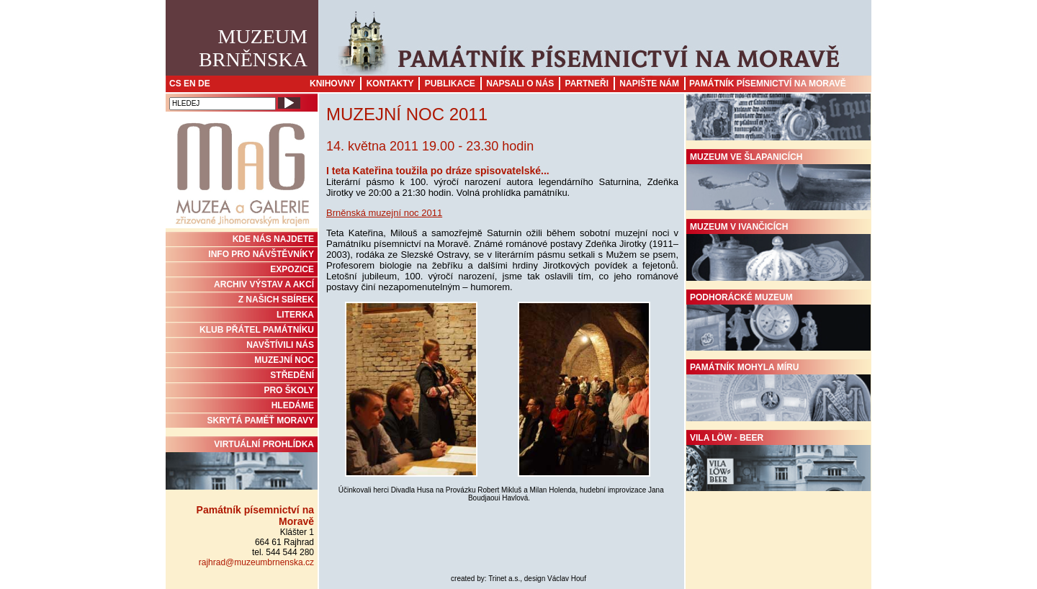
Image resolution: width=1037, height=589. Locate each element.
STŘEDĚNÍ (292, 375)
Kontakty (390, 83)
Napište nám (649, 83)
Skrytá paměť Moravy (260, 420)
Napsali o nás (520, 83)
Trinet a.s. (504, 579)
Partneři (587, 83)
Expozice (292, 269)
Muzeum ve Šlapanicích (778, 181)
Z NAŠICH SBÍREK (276, 299)
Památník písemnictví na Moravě (767, 83)
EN (190, 83)
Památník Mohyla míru (778, 391)
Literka (295, 315)
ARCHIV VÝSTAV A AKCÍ (264, 284)
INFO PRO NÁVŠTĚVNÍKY (261, 254)
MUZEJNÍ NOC (284, 360)
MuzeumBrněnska (253, 48)
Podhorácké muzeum (778, 321)
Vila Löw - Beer (778, 462)
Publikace (450, 83)
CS (175, 83)
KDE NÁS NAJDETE (273, 239)
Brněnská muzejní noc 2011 (384, 212)
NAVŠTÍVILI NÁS (280, 345)
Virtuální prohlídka (242, 464)
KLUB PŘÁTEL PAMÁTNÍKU (256, 330)
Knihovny (332, 83)
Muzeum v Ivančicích (778, 251)
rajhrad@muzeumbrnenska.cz (256, 562)
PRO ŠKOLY (289, 390)
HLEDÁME (292, 405)
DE (204, 83)
